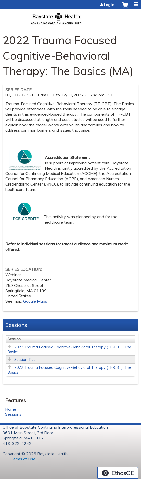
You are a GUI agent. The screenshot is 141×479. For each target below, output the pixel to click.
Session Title (25, 359)
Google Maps (35, 301)
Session (14, 339)
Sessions (13, 414)
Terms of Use (22, 458)
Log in (109, 5)
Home (10, 409)
